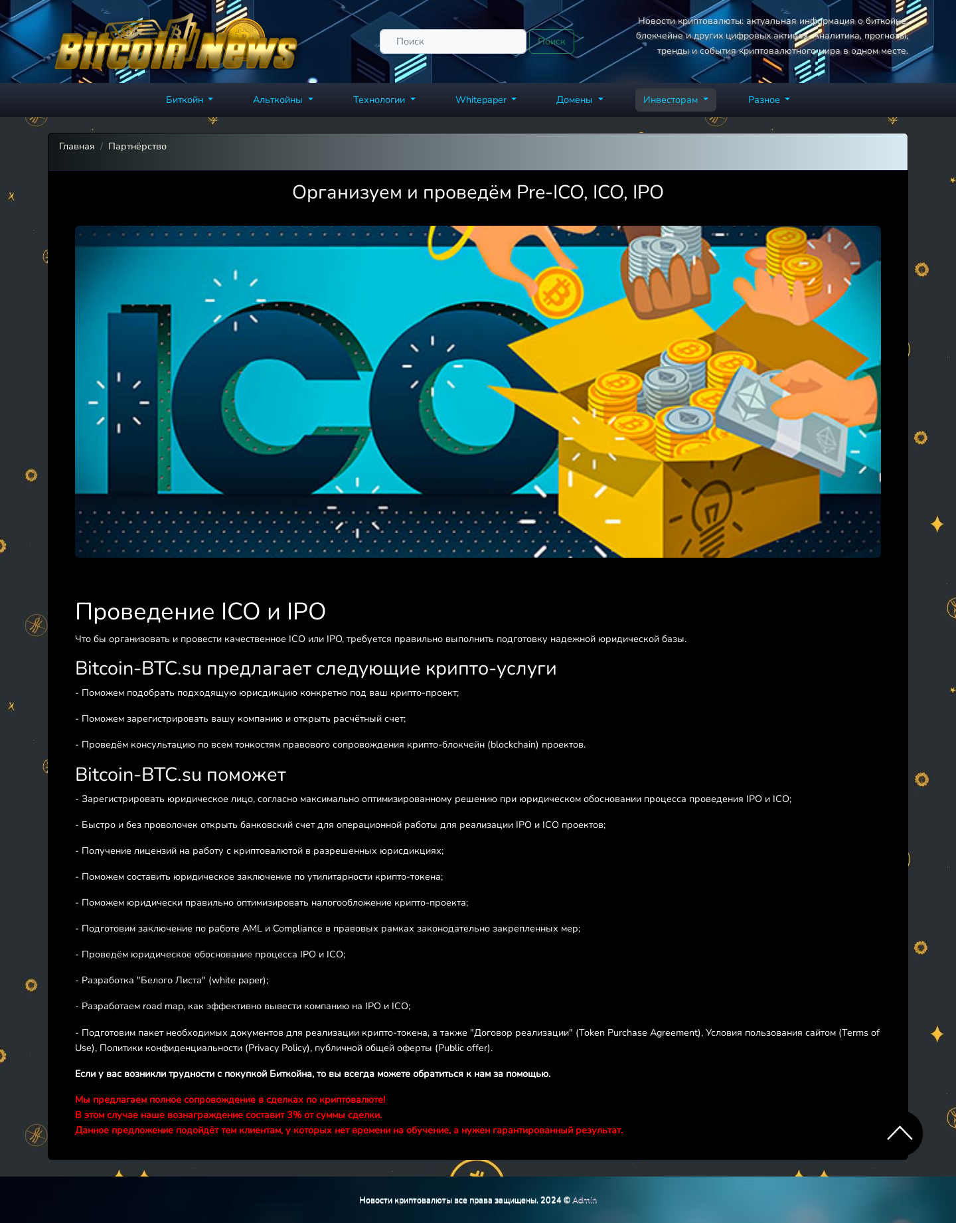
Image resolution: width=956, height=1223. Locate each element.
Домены (576, 99)
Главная (77, 146)
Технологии (380, 99)
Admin (584, 1199)
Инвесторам (671, 99)
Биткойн (186, 99)
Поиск (552, 41)
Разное (765, 99)
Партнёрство (137, 146)
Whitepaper (482, 99)
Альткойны (279, 99)
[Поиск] (453, 41)
